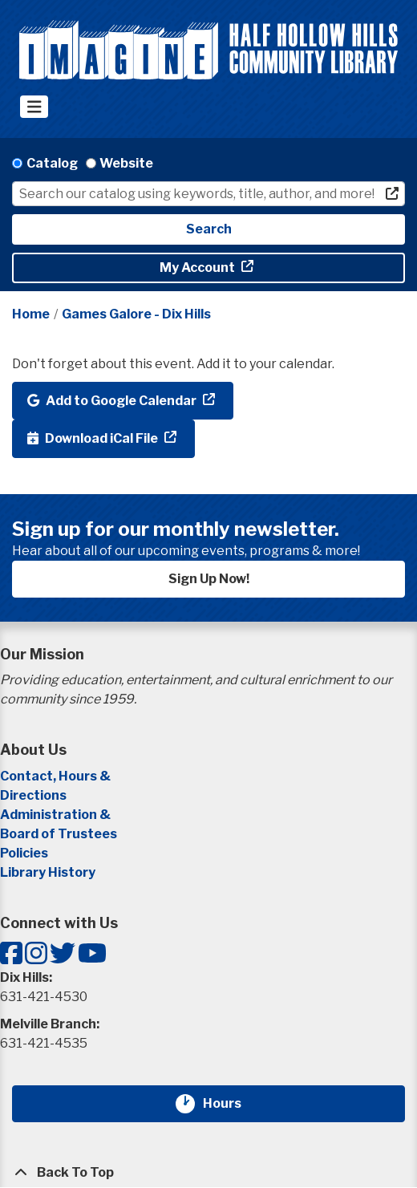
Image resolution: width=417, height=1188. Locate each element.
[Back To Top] (208, 1172)
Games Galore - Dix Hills (136, 314)
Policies (24, 853)
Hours (232, 1103)
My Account (198, 267)
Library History (47, 872)
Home (31, 314)
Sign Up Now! (208, 578)
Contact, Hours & (56, 776)
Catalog (52, 163)
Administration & (56, 814)
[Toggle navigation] (34, 106)
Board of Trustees (58, 833)
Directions (33, 795)
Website (126, 163)
